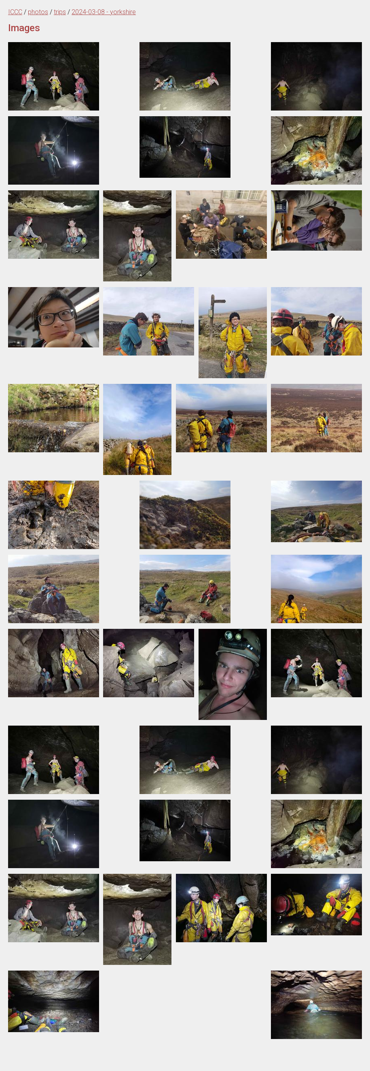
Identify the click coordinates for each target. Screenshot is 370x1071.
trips (60, 12)
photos (38, 12)
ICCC (15, 12)
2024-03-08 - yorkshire (104, 12)
